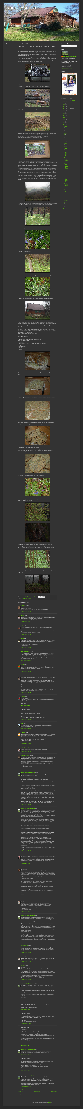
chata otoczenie (25, 598)
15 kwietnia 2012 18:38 (26, 611)
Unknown (23, 732)
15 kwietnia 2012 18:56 (26, 647)
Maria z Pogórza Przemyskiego (28, 772)
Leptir (22, 664)
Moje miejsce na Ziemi (26, 747)
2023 (64, 104)
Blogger (49, 1102)
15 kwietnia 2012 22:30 (26, 743)
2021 (64, 108)
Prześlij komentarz (23, 1089)
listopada (66, 129)
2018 (64, 113)
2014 (64, 121)
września (66, 136)
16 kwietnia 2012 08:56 (26, 804)
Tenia (22, 900)
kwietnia (65, 148)
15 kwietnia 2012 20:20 (26, 660)
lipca (65, 141)
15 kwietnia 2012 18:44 (26, 634)
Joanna (22, 615)
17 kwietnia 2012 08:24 (26, 941)
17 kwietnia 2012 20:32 (26, 961)
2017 (64, 115)
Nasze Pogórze (22, 7)
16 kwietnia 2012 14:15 (26, 863)
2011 (64, 208)
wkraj (22, 723)
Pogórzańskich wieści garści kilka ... (66, 153)
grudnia (65, 126)
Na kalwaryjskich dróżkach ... (66, 192)
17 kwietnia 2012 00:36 (26, 895)
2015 (64, 119)
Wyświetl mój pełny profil (66, 68)
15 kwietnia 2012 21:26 (26, 719)
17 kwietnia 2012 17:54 (26, 952)
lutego (65, 202)
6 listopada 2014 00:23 (25, 1009)
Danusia (23, 696)
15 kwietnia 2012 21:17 (26, 705)
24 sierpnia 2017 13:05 (26, 1045)
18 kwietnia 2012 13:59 (26, 979)
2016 (64, 117)
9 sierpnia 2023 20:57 (25, 1070)
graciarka (23, 965)
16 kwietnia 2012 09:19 (26, 850)
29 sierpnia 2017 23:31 (26, 1054)
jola (22, 855)
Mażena (22, 956)
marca (65, 200)
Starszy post (53, 1091)
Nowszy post (20, 1091)
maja (65, 146)
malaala (23, 625)
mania (22, 638)
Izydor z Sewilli (24, 675)
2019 (64, 112)
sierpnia (65, 139)
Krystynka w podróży (25, 651)
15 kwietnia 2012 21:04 (26, 692)
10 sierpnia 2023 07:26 (26, 1086)
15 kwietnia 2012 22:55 (26, 751)
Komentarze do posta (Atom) (29, 1094)
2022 (64, 106)
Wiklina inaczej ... (66, 160)
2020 (64, 110)
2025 (64, 101)
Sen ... (65, 157)
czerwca (65, 143)
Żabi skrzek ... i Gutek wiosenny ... (66, 179)
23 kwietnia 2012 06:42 (26, 998)
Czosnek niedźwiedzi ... (66, 197)
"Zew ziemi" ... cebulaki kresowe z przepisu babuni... (66, 169)
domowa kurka (24, 945)
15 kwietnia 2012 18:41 (26, 621)
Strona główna (37, 1091)
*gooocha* (23, 605)
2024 (64, 103)
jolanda (22, 867)
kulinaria (29, 598)
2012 (64, 124)
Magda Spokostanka (25, 755)
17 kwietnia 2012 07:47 (26, 911)
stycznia (65, 205)
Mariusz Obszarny (73, 101)
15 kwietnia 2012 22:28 (26, 728)
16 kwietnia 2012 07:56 (26, 768)
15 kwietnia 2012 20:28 (26, 671)
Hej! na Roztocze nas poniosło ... (66, 185)
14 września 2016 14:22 (26, 1023)
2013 (64, 122)
